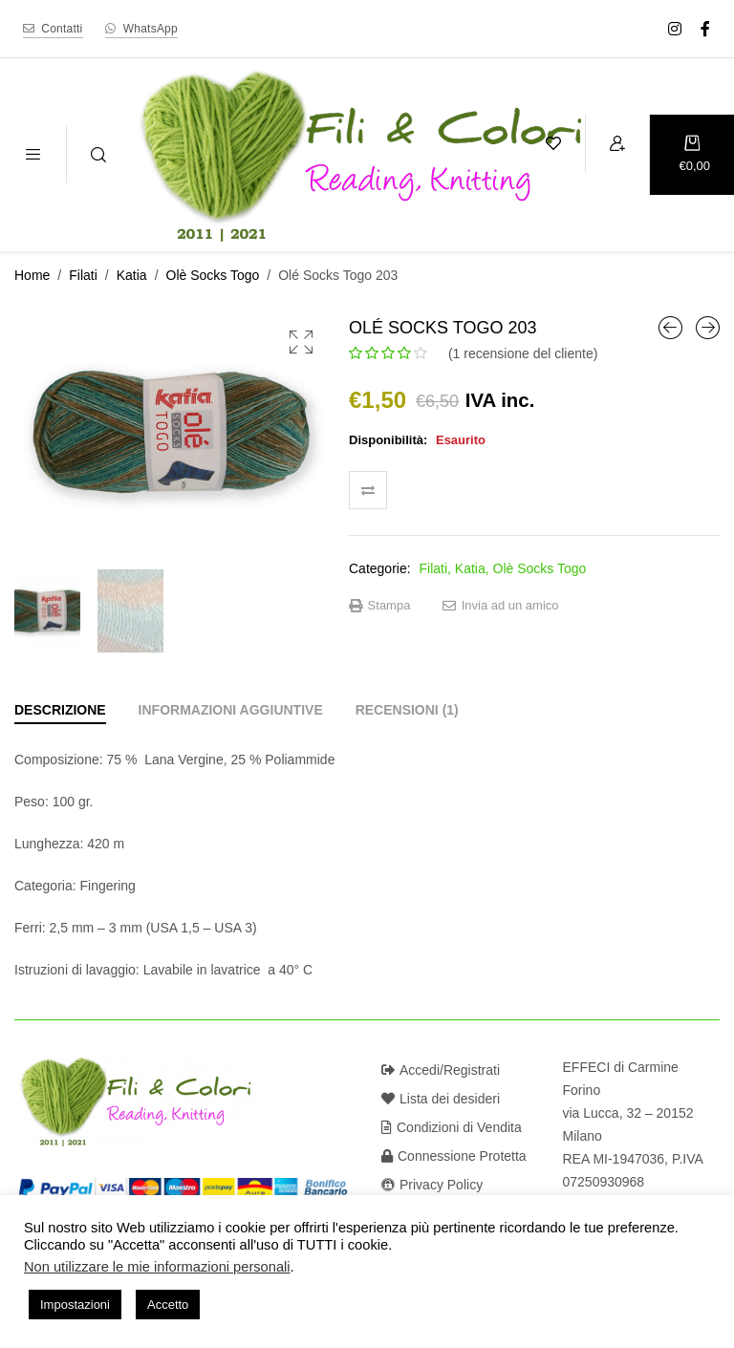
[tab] (60, 709)
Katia (132, 275)
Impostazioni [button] (75, 1304)
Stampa (379, 605)
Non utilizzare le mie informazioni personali (157, 1266)
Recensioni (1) (407, 709)
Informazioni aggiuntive (231, 709)
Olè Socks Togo (213, 275)
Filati (83, 275)
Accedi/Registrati (440, 1070)
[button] (301, 342)
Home (32, 275)
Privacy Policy (432, 1184)
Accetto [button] (167, 1304)
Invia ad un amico (501, 605)
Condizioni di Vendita (451, 1127)
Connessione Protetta (454, 1156)
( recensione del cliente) (522, 353)
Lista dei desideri (440, 1098)
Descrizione (60, 709)
